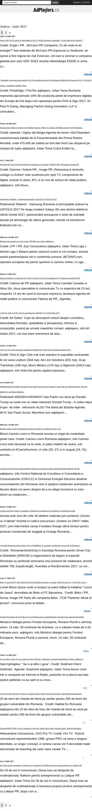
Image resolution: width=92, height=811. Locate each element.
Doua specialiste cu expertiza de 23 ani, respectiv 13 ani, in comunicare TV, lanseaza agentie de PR (40, 278)
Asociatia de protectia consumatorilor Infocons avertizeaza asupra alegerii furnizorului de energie (40, 469)
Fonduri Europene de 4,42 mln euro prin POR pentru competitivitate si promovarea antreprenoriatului (42, 617)
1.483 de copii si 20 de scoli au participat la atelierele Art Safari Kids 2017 (30, 313)
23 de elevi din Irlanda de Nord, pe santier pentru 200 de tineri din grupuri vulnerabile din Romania (41, 694)
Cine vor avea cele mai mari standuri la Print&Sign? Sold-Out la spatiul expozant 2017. (35, 350)
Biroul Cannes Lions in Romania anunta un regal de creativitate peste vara (30, 429)
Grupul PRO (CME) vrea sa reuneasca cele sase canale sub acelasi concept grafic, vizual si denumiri (40, 728)
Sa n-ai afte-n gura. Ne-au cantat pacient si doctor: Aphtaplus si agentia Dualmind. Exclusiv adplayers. (42, 659)
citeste (88, 651)
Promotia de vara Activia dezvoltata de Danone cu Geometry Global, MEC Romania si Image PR (39, 164)
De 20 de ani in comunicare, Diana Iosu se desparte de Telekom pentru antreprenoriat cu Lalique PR (41, 765)
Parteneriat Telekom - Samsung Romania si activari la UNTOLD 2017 (28, 199)
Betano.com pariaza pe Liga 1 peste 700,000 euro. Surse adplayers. (27, 241)
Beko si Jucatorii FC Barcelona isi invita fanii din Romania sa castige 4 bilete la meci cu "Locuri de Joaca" (43, 582)
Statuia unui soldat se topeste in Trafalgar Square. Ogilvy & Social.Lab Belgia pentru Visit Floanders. (41, 128)
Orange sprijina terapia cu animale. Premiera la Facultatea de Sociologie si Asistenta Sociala (37, 511)
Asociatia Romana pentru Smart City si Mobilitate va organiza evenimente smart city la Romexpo (40, 545)
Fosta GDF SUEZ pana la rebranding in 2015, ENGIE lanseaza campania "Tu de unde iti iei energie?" (41, 40)
